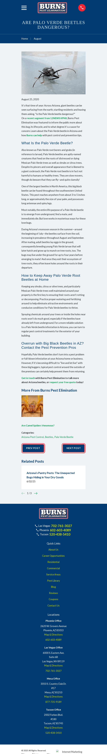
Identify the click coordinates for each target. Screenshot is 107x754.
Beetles (49, 437)
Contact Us (53, 605)
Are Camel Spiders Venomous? (38, 425)
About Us (53, 549)
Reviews (53, 593)
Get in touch (28, 378)
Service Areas (53, 574)
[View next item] (35, 493)
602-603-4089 (60, 530)
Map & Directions (53, 634)
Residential (53, 562)
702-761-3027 (61, 526)
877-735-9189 (53, 702)
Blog (53, 586)
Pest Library (53, 580)
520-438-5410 (59, 534)
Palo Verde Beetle (63, 437)
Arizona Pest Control (32, 437)
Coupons (53, 599)
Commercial (53, 568)
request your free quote (62, 382)
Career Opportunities (53, 555)
